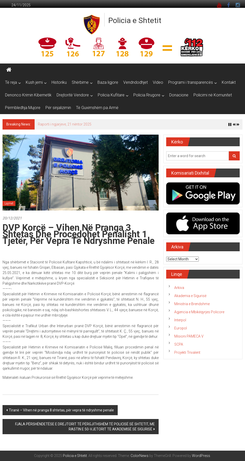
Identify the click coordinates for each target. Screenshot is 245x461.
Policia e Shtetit (134, 20)
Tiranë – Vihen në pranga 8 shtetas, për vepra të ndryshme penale (61, 410)
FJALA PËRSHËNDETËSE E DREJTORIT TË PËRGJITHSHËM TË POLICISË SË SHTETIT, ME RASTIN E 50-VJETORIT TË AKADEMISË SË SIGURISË (85, 426)
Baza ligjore (107, 82)
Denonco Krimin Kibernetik (28, 95)
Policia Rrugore (146, 95)
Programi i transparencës (190, 82)
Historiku (59, 82)
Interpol (180, 320)
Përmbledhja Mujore (22, 107)
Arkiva (179, 288)
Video (158, 82)
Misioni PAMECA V (189, 336)
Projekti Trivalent (187, 352)
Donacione (178, 95)
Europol (180, 328)
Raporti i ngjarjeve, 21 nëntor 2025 (64, 124)
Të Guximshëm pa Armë (97, 107)
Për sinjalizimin (58, 107)
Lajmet (9, 203)
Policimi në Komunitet (212, 95)
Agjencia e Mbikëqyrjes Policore (199, 312)
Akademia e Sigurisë (190, 296)
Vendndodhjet (135, 82)
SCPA (178, 344)
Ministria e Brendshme (192, 304)
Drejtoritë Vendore (73, 95)
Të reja (11, 82)
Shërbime (80, 82)
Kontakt (229, 82)
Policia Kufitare (111, 95)
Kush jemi (34, 82)
